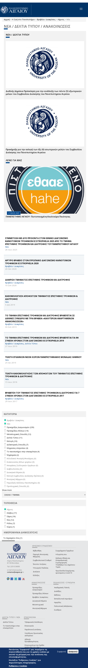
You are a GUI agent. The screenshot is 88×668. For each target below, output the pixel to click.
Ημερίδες (57, 602)
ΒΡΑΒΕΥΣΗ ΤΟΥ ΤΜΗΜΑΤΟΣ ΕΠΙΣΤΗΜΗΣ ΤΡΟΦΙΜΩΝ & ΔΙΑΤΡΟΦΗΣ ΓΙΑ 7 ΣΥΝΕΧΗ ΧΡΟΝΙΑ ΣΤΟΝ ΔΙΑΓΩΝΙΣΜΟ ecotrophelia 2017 (42, 394)
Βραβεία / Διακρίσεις (46, 19)
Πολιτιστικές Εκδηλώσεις (63, 606)
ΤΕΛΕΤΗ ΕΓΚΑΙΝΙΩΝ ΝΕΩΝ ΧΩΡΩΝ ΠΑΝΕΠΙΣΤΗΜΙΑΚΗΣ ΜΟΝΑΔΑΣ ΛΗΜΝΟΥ (43, 357)
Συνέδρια (57, 610)
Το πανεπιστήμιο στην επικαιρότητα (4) (23, 451)
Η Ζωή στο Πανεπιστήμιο (23, 19)
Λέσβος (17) (12, 513)
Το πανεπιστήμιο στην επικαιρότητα (11, 627)
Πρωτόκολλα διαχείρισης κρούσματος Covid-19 (65, 572)
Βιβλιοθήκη (37, 551)
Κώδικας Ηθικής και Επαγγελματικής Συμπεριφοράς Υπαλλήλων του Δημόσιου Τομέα (65, 562)
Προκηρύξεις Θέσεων (40, 593)
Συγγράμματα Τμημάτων (65, 551)
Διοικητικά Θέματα (39, 601)
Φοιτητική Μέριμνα (39, 608)
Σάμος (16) (11, 516)
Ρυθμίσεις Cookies (18, 666)
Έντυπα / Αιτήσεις (39, 564)
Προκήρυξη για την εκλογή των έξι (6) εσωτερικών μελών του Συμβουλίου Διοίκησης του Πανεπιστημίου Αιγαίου (44, 151)
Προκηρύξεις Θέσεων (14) (17, 431)
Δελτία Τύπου (8, 622)
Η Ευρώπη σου (61, 554)
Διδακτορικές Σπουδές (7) (17, 444)
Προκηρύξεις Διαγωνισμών (37, 588)
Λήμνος (61, 19)
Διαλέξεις (57, 591)
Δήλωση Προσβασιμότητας (31, 640)
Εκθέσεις (57, 595)
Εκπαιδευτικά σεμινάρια (63, 599)
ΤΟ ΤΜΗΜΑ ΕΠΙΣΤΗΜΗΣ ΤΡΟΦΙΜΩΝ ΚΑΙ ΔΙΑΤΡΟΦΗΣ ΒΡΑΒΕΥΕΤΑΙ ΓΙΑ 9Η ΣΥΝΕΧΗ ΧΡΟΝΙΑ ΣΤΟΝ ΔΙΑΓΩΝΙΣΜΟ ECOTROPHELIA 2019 (42, 339)
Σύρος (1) (11, 527)
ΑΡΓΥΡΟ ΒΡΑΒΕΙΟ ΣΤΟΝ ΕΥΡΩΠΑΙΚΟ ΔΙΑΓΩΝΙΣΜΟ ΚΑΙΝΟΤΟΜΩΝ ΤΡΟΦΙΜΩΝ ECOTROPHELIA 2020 (38, 262)
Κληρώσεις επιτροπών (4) (17, 448)
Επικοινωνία (29, 626)
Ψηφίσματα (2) (13, 455)
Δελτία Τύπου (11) (14, 437)
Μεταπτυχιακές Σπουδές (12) (19, 434)
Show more (7, 490)
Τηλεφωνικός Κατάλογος (34, 622)
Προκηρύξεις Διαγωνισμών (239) (20, 427)
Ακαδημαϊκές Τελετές (62, 587)
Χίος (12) (10, 520)
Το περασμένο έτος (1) (12, 538)
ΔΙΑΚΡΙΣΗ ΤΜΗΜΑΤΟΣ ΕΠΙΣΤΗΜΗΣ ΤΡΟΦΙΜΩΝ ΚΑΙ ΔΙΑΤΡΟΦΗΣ (37, 279)
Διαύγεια (36, 572)
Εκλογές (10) (12, 441)
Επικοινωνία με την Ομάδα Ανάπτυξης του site (34, 646)
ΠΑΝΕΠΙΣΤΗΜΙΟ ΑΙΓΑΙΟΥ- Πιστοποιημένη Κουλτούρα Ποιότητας (38, 216)
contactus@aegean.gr (15, 572)
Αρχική (7, 19)
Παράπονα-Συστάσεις (33, 629)
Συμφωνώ (61, 651)
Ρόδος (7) (11, 523)
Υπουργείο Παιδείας (40, 568)
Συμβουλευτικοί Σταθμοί (42, 560)
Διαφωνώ (73, 651)
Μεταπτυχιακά (37, 605)
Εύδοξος (36, 575)
